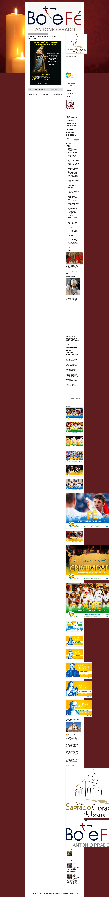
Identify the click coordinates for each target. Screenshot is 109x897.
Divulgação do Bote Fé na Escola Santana (72, 201)
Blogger (76, 893)
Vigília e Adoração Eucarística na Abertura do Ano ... (73, 164)
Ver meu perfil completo (70, 765)
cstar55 (67, 893)
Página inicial (45, 94)
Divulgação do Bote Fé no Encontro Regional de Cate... (73, 166)
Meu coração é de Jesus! (72, 152)
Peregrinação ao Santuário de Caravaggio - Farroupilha (73, 231)
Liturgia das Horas (70, 94)
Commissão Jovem (70, 121)
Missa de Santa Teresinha (72, 153)
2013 (68, 247)
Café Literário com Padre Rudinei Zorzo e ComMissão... (72, 214)
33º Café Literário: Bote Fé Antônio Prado (72, 189)
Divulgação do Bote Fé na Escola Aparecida (72, 194)
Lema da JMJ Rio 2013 (72, 185)
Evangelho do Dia (70, 92)
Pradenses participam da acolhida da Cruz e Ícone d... (73, 243)
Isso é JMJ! (70, 199)
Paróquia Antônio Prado (71, 114)
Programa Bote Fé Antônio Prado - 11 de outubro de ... (73, 178)
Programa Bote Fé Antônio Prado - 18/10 (72, 206)
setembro (69, 146)
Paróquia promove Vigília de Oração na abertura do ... (73, 176)
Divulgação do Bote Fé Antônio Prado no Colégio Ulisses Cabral (75, 865)
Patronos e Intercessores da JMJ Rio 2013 (73, 150)
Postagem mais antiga (58, 94)
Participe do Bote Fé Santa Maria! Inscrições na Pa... (73, 240)
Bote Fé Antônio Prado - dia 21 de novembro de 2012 (73, 159)
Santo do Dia (69, 96)
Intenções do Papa (70, 93)
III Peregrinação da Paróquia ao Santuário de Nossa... (73, 192)
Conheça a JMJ (70, 235)
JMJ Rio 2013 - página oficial (72, 117)
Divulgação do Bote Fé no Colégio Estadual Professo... (73, 226)
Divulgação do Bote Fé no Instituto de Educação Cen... (73, 197)
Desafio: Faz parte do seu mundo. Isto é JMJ (72, 183)
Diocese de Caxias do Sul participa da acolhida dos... (73, 238)
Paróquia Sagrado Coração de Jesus (73, 735)
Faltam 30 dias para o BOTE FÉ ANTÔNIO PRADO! (73, 223)
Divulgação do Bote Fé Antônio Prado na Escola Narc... (73, 204)
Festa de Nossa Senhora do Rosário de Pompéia (73, 169)
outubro (69, 148)
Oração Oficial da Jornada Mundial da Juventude (72, 173)
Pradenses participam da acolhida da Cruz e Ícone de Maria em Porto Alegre (75, 876)
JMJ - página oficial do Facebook (73, 119)
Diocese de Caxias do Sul (71, 125)
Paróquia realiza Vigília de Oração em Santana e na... (73, 220)
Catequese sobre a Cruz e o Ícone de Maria (75, 852)
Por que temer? (70, 187)
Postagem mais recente (33, 94)
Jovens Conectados (70, 120)
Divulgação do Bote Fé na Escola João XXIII (72, 209)
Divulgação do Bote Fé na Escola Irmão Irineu (72, 212)
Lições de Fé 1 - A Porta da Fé (73, 171)
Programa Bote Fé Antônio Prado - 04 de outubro (72, 156)
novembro (70, 245)
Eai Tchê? (68, 116)
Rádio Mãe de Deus (70, 129)
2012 (68, 145)
